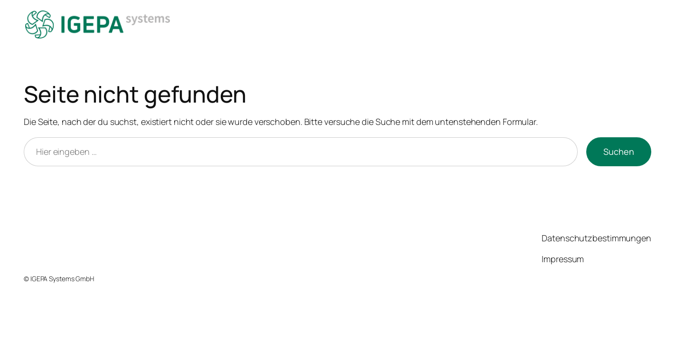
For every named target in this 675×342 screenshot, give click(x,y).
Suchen (618, 151)
